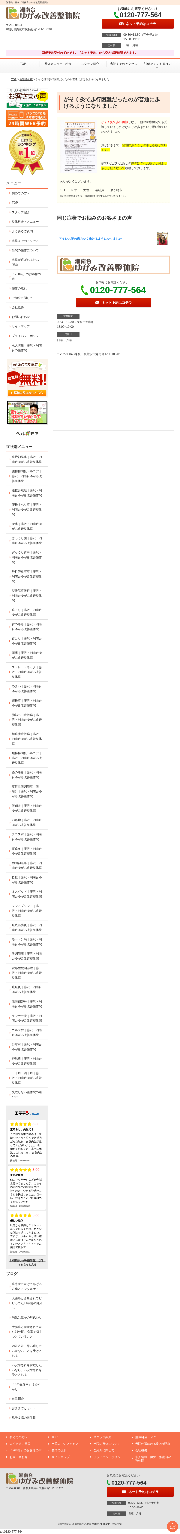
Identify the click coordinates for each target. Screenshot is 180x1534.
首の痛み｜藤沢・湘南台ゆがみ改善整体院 (27, 627)
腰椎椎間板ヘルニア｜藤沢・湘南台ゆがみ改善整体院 (27, 476)
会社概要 (18, 307)
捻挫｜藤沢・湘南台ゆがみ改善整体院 (27, 880)
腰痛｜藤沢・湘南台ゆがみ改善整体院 (27, 526)
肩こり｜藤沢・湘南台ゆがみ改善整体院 (27, 612)
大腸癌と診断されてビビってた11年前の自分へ (27, 1303)
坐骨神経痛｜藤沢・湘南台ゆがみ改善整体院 (27, 459)
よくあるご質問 (22, 231)
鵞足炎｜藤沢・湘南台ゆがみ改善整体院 (27, 989)
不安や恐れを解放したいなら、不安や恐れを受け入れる (27, 1370)
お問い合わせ (21, 317)
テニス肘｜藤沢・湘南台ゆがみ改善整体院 (27, 837)
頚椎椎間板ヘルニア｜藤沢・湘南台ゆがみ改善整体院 (27, 757)
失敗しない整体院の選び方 (27, 1095)
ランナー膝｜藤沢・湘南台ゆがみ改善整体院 (27, 1018)
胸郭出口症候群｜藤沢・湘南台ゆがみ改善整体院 (27, 719)
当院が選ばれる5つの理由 (26, 262)
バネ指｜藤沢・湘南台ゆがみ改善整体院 (27, 822)
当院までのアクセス (123, 63)
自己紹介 (18, 1398)
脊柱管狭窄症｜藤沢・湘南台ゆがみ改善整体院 (27, 576)
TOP (23, 63)
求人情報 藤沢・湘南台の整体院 (27, 348)
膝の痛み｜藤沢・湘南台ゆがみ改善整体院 (27, 775)
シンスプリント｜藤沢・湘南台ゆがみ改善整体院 (27, 910)
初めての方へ (21, 193)
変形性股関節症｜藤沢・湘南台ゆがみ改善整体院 (27, 972)
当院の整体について (25, 250)
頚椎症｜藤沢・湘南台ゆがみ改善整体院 (27, 703)
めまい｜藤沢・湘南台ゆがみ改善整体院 (27, 689)
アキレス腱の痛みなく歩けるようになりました (90, 238)
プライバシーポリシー (27, 336)
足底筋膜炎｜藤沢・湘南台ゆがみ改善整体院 (27, 927)
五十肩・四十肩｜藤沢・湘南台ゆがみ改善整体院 (27, 1078)
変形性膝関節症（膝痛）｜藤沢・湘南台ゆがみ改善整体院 (27, 791)
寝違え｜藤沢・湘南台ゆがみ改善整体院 (27, 851)
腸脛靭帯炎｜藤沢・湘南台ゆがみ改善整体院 (27, 1004)
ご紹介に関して (22, 298)
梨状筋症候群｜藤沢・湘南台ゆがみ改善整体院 (27, 595)
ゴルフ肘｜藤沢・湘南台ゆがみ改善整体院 (27, 1032)
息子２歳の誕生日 (24, 1417)
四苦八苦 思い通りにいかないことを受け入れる (27, 1350)
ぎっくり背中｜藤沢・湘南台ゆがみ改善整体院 (27, 557)
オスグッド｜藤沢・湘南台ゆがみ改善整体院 (27, 894)
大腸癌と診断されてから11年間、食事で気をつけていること (27, 1331)
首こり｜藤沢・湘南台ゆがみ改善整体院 (27, 641)
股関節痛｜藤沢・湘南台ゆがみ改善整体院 (27, 956)
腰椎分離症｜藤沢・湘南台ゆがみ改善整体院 (27, 493)
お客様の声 (26, 79)
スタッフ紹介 (90, 63)
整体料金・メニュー (25, 221)
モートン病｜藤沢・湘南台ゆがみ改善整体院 (27, 942)
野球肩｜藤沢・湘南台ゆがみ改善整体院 (27, 1061)
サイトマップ (21, 326)
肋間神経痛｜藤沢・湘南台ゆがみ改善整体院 (27, 865)
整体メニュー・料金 (56, 63)
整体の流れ (19, 288)
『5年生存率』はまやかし (26, 1387)
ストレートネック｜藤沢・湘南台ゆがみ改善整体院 (27, 672)
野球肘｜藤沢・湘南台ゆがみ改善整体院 (27, 1047)
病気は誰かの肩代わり (27, 1317)
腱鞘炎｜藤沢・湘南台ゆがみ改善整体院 (27, 808)
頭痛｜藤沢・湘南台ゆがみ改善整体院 (27, 655)
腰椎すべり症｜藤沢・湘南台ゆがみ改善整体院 (27, 509)
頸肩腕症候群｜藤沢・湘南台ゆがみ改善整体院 (27, 738)
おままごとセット (24, 1408)
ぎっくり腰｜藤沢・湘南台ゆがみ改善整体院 (27, 541)
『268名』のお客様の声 (157, 66)
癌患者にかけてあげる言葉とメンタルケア (27, 1286)
